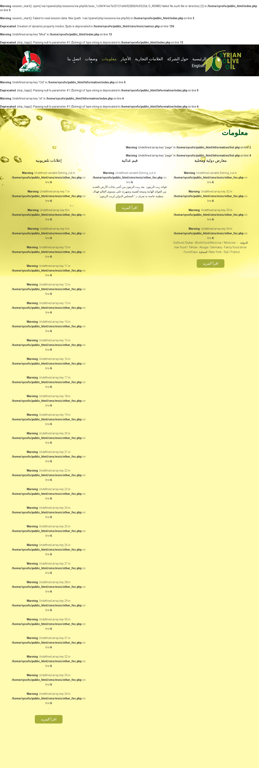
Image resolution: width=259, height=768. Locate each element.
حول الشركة (177, 58)
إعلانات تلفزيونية (49, 160)
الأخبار (126, 58)
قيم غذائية (130, 160)
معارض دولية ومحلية (210, 160)
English (198, 65)
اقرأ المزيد (210, 263)
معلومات (109, 58)
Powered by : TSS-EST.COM (65, 748)
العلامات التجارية (149, 58)
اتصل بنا (74, 58)
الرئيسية (199, 58)
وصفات (91, 58)
